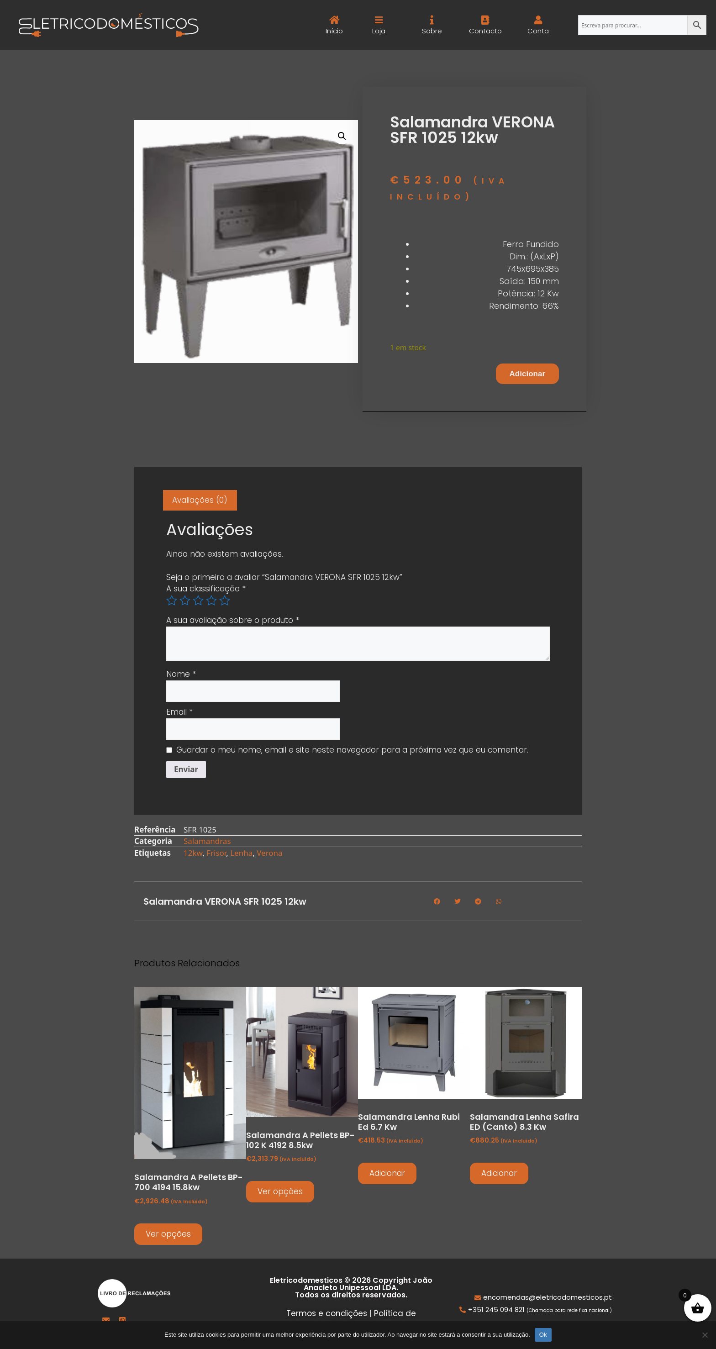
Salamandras (207, 841)
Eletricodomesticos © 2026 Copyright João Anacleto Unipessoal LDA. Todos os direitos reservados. (351, 1287)
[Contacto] (485, 20)
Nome (181, 674)
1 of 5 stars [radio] (171, 600)
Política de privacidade (371, 1319)
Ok (543, 1334)
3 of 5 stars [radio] (198, 600)
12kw (193, 853)
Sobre (432, 31)
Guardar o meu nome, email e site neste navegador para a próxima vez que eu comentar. (352, 749)
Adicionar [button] (387, 1173)
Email (179, 711)
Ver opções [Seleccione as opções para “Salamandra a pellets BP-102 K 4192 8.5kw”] (280, 1191)
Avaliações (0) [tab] (199, 500)
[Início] (334, 20)
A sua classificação (206, 588)
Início (334, 31)
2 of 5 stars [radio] (184, 600)
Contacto (485, 31)
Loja (378, 31)
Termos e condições (326, 1313)
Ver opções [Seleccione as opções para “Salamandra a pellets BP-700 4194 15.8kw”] (168, 1233)
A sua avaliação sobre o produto (232, 620)
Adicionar (527, 373)
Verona (269, 853)
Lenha (241, 853)
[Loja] (379, 20)
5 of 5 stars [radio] (224, 600)
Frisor (216, 853)
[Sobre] (432, 20)
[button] (342, 136)
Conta (538, 31)
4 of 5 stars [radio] (211, 600)
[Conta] (537, 20)
